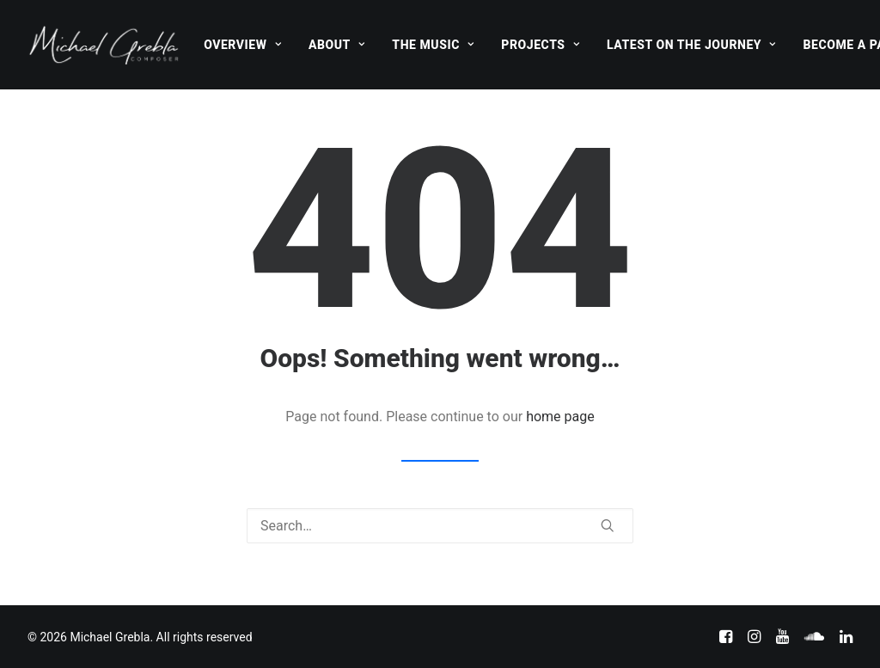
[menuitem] (242, 44)
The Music (433, 45)
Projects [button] (540, 45)
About (336, 45)
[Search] (440, 525)
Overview (242, 45)
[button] (607, 525)
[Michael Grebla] (104, 44)
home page (560, 416)
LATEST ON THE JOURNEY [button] (691, 45)
